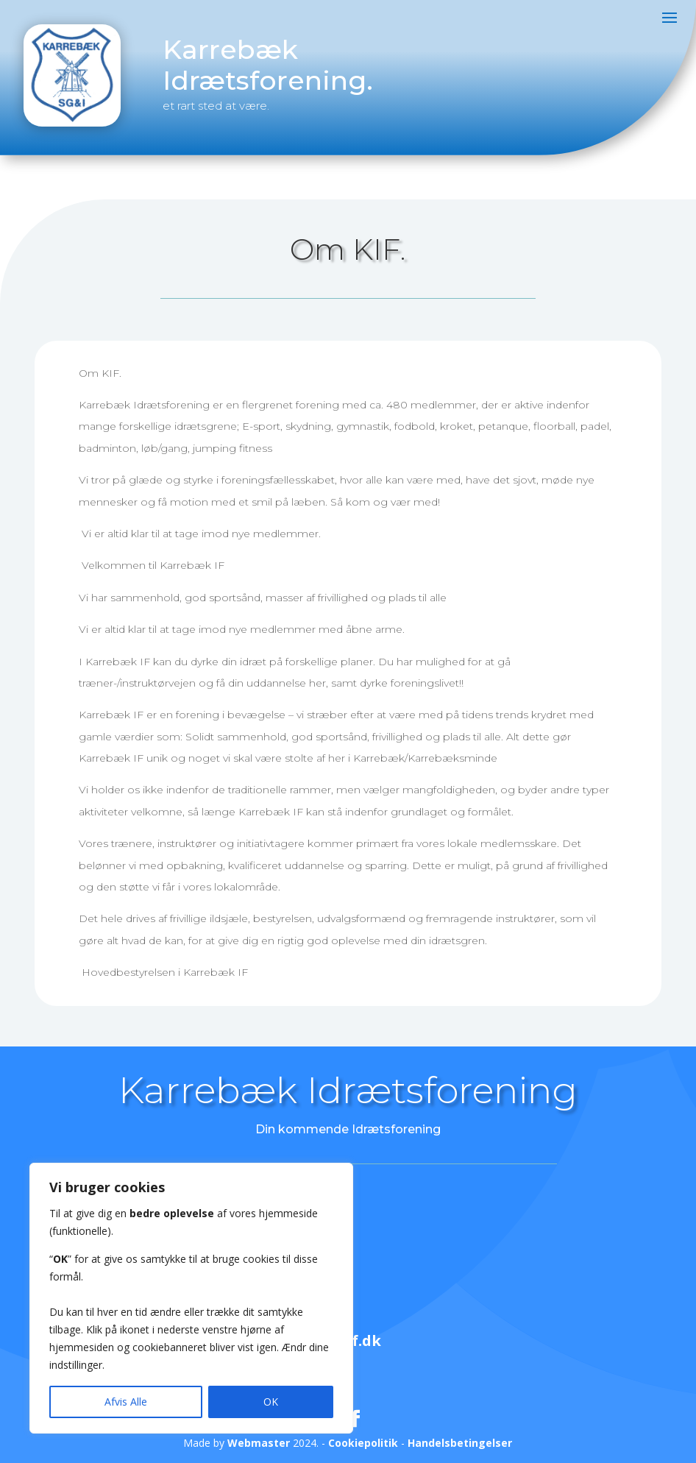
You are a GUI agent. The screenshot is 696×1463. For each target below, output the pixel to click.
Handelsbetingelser (460, 1443)
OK (270, 1402)
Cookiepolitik (363, 1443)
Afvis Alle (125, 1402)
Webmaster (258, 1443)
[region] (191, 1298)
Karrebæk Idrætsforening (348, 1090)
